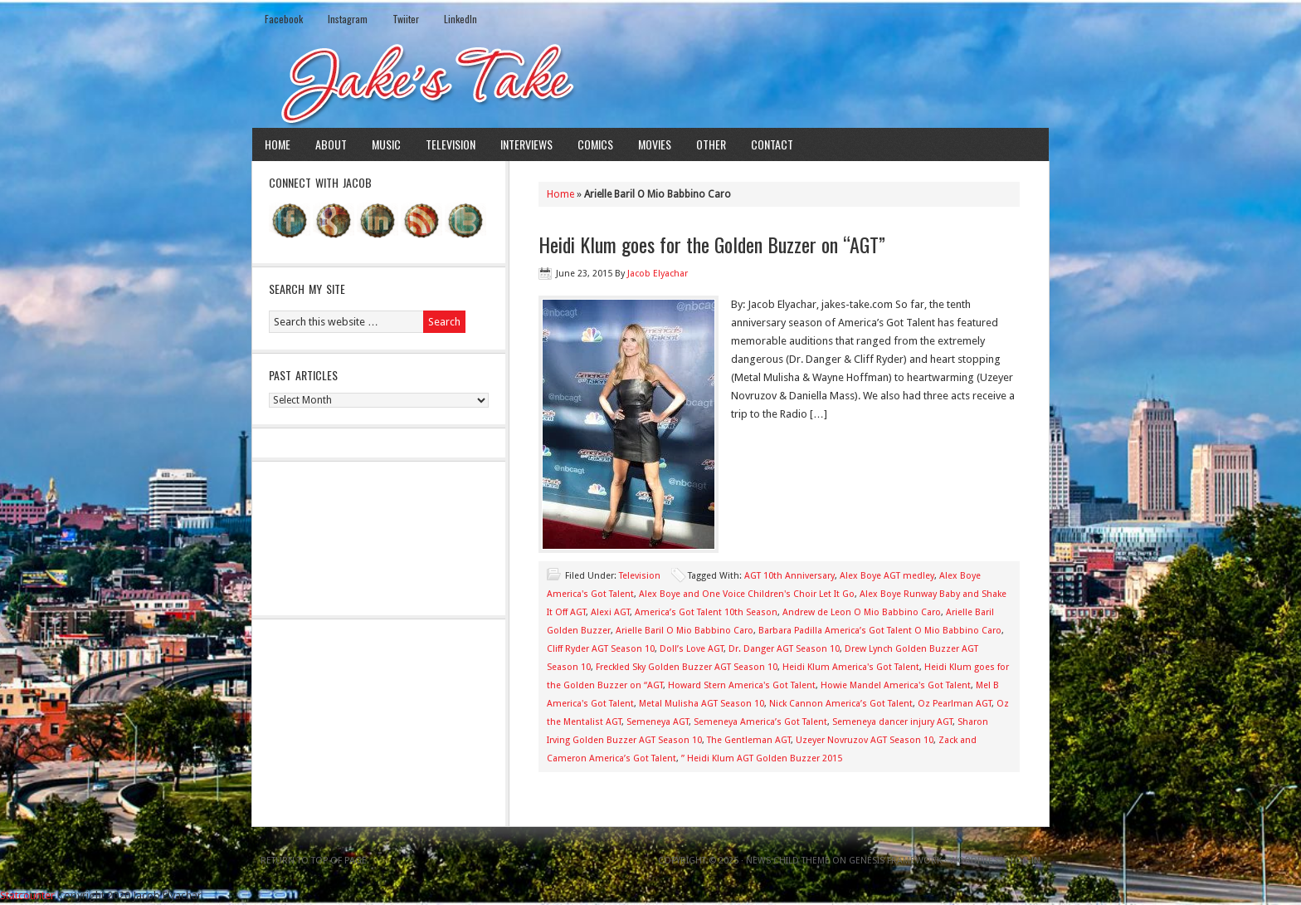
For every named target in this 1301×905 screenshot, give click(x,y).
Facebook (284, 19)
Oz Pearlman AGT (955, 703)
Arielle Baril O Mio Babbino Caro (684, 630)
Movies (654, 144)
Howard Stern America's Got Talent (742, 685)
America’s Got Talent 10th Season (706, 612)
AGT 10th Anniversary (789, 575)
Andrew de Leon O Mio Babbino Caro (861, 612)
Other (711, 144)
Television (450, 144)
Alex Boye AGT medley (887, 575)
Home (277, 144)
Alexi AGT (610, 612)
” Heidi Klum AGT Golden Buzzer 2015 (761, 758)
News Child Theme (788, 860)
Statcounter (27, 895)
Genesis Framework (895, 860)
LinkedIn (460, 19)
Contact (772, 144)
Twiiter (405, 19)
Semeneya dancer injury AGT (892, 722)
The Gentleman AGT (749, 740)
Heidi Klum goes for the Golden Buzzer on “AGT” (711, 244)
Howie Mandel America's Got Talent (896, 685)
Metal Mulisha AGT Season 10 (701, 703)
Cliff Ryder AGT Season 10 (601, 648)
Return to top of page (314, 860)
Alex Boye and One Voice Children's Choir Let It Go (747, 594)
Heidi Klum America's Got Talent (850, 667)
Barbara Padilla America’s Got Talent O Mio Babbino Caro (879, 630)
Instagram (348, 19)
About (331, 144)
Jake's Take (650, 82)
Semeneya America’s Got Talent (760, 722)
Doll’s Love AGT (692, 648)
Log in (1025, 860)
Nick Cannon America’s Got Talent (841, 703)
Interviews (526, 144)
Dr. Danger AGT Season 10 (784, 648)
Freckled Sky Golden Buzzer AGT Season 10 (686, 667)
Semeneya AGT (657, 722)
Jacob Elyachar (657, 273)
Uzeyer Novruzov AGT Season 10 (864, 740)
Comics (595, 144)
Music (386, 144)
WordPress (976, 860)
